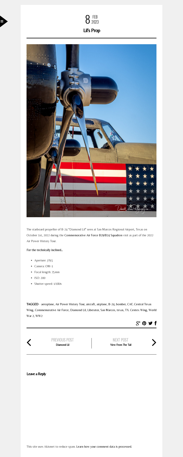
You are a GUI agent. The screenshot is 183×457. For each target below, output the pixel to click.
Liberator (93, 310)
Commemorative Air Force (52, 310)
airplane (102, 304)
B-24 (111, 304)
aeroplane (47, 304)
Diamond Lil (78, 310)
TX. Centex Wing (136, 310)
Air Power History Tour (69, 304)
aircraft (90, 304)
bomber (121, 304)
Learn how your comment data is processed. (104, 446)
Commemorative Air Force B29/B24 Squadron (93, 235)
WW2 (39, 316)
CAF (129, 304)
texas (120, 310)
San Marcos (107, 310)
